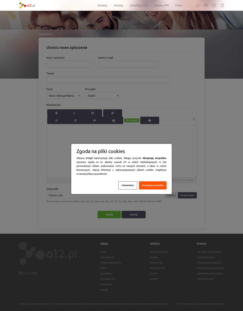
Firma (178, 5)
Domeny (102, 5)
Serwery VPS (161, 5)
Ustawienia (128, 185)
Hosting (118, 5)
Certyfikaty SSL (139, 5)
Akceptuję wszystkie (153, 185)
